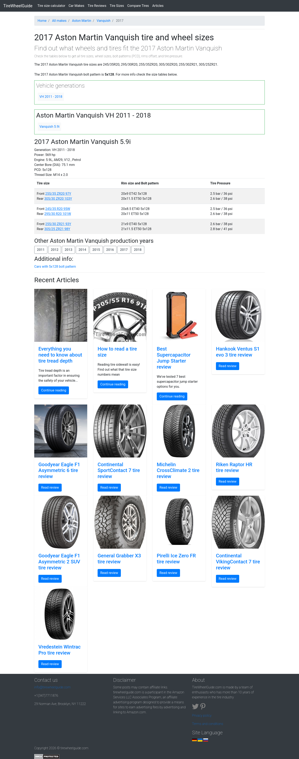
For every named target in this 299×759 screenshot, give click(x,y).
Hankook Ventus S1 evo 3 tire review (238, 352)
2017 (124, 250)
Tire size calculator (52, 5)
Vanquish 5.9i (49, 127)
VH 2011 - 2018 (50, 97)
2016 (110, 250)
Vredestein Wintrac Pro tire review (59, 650)
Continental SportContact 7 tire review (119, 470)
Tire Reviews (97, 6)
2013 (68, 250)
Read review (228, 366)
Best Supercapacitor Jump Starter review (174, 358)
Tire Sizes (117, 6)
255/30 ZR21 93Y (58, 224)
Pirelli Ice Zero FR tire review (176, 559)
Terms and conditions (207, 724)
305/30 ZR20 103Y (58, 199)
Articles (157, 6)
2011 (41, 250)
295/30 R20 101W (57, 214)
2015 (96, 250)
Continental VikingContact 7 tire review (238, 562)
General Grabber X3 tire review (119, 559)
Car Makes (76, 6)
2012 (55, 250)
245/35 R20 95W (57, 209)
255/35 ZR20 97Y (58, 194)
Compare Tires (138, 6)
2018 (138, 250)
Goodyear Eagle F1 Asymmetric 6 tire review (59, 470)
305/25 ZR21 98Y (57, 229)
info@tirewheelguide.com (52, 687)
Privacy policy (202, 715)
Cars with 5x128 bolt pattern (55, 267)
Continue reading (53, 390)
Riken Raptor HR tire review (234, 467)
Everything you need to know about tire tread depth (60, 355)
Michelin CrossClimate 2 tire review (178, 470)
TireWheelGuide (17, 5)
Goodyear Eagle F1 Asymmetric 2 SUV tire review (59, 562)
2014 (82, 250)
